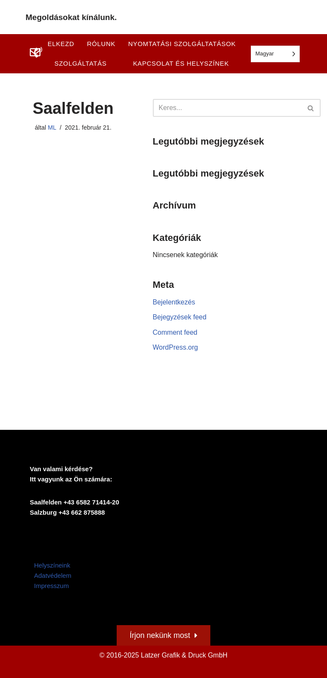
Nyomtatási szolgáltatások (182, 43)
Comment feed (175, 332)
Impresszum (51, 585)
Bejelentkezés (174, 302)
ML (52, 127)
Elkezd (61, 43)
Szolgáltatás (80, 63)
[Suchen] (227, 108)
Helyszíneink (52, 565)
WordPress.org (175, 347)
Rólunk (101, 43)
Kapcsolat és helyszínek (181, 63)
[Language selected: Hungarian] (275, 54)
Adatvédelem (53, 575)
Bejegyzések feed (180, 317)
